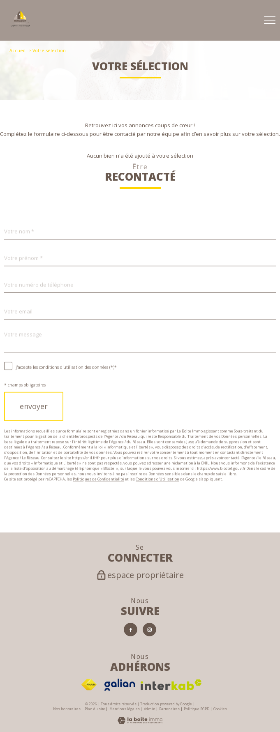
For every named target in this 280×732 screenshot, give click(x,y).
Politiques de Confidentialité (98, 493)
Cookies (220, 709)
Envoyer (34, 421)
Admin (149, 709)
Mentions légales (124, 709)
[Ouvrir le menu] (269, 20)
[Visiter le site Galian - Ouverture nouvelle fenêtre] (119, 685)
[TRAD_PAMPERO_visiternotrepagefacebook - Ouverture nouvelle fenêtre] (130, 629)
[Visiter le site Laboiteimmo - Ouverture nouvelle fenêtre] (140, 721)
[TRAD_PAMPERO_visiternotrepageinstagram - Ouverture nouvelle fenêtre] (149, 629)
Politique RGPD (196, 709)
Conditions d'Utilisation (157, 493)
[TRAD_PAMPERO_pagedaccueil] (20, 25)
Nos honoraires (67, 709)
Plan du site (95, 709)
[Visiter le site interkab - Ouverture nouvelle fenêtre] (171, 684)
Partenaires (169, 709)
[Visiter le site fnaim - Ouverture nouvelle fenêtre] (89, 685)
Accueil (17, 50)
